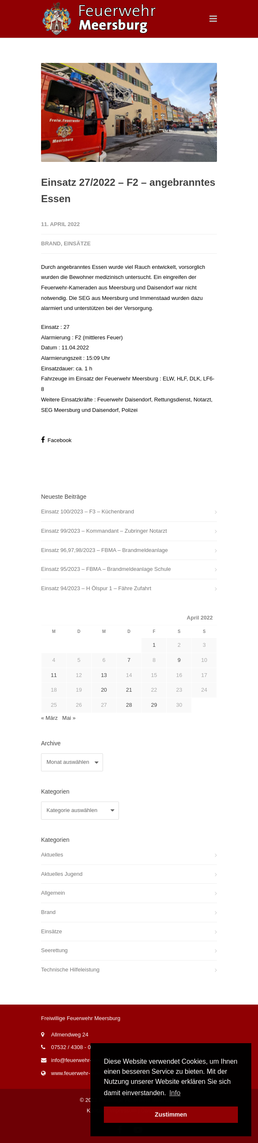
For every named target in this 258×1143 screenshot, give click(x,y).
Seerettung (54, 950)
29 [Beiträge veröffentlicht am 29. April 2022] (154, 705)
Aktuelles (52, 854)
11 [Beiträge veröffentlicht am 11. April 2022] (54, 675)
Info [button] (175, 1092)
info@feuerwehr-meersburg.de (88, 1060)
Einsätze (77, 243)
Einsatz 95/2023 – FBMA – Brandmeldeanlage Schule (106, 569)
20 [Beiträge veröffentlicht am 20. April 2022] (104, 690)
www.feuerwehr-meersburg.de (87, 1073)
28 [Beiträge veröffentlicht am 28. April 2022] (129, 705)
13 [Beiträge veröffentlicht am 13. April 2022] (104, 675)
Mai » (69, 718)
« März (49, 718)
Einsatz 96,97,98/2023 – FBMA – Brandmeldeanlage (104, 550)
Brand (51, 243)
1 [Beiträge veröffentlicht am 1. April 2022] (153, 645)
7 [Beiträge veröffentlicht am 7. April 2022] (128, 660)
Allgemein (53, 893)
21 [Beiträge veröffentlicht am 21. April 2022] (129, 690)
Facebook (56, 439)
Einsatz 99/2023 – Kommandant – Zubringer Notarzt (104, 531)
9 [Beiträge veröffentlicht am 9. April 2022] (179, 660)
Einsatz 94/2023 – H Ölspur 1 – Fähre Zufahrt (96, 588)
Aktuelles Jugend (62, 874)
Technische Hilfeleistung (70, 969)
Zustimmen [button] (171, 1114)
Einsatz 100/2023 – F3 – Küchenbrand (87, 511)
